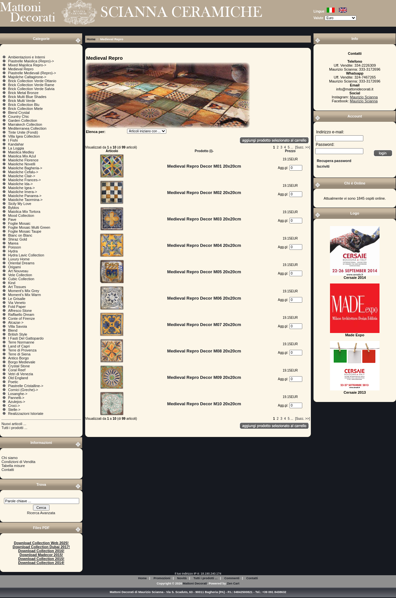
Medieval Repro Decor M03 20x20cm (204, 218)
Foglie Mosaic (19, 223)
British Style (17, 334)
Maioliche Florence (23, 160)
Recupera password (334, 161)
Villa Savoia (17, 326)
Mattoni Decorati (195, 583)
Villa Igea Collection (24, 136)
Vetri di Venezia (20, 374)
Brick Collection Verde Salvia (31, 89)
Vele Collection (20, 275)
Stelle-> (14, 410)
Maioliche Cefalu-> (23, 172)
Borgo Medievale (21, 362)
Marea (13, 243)
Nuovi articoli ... (13, 424)
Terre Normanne (21, 342)
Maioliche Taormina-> (25, 200)
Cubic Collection (21, 279)
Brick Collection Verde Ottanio (32, 81)
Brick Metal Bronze (23, 93)
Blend (12, 330)
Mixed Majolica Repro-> (27, 65)
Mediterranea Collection (27, 128)
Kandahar (16, 144)
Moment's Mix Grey (23, 291)
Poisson (14, 247)
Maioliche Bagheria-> (25, 168)
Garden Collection (22, 120)
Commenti (232, 578)
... (291, 147)
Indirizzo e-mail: (330, 132)
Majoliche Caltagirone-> (27, 77)
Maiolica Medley (21, 152)
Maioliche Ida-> (20, 184)
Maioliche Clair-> (21, 176)
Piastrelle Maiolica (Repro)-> (31, 61)
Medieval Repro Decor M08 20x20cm (204, 351)
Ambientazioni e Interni (26, 57)
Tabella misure (13, 466)
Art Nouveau (18, 271)
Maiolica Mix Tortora (24, 212)
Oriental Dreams (21, 263)
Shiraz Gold (17, 239)
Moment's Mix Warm (24, 295)
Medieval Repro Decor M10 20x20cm (204, 403)
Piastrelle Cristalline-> (25, 386)
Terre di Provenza (22, 350)
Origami (14, 267)
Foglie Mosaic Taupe (24, 231)
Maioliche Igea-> (21, 188)
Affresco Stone (20, 311)
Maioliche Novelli (21, 164)
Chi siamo (9, 458)
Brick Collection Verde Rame (31, 85)
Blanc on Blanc (20, 235)
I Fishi (12, 140)
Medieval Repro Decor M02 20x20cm (204, 192)
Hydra (12, 251)
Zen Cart (233, 583)
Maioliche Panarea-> (24, 196)
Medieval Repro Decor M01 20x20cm (204, 166)
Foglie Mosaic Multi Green (29, 227)
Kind (11, 283)
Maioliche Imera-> (22, 192)
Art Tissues (17, 287)
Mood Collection (21, 215)
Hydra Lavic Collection (26, 255)
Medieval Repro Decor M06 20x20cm (204, 298)
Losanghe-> (17, 394)
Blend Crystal (18, 113)
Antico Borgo (18, 358)
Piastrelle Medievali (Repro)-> (32, 73)
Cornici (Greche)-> (23, 390)
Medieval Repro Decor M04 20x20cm (204, 245)
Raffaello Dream (21, 314)
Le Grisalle (16, 299)
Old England (18, 378)
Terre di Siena (19, 354)
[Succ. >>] (302, 147)
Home (91, 39)
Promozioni (161, 578)
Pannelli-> (16, 398)
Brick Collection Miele (25, 109)
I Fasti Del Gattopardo (26, 338)
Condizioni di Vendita (18, 462)
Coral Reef (16, 370)
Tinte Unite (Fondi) (23, 132)
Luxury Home (18, 259)
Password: (325, 145)
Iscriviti (323, 166)
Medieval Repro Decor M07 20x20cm (204, 324)
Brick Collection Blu (23, 105)
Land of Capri (19, 346)
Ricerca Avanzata (41, 513)
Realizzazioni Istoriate (25, 413)
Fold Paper (17, 307)
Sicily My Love (19, 204)
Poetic (13, 382)
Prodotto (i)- (204, 151)
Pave (12, 219)
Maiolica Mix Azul (22, 156)
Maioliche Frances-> (24, 180)
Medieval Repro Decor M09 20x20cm (204, 377)
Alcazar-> (15, 322)
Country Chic (18, 116)
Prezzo (290, 151)
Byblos (13, 208)
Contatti (7, 470)
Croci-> (14, 406)
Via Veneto (16, 303)
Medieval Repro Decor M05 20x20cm (204, 271)
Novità (182, 578)
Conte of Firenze (21, 318)
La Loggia (16, 148)
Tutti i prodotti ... (14, 428)
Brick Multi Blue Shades (27, 97)
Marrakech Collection (25, 124)
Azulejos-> (16, 402)
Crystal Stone (19, 366)
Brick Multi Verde (21, 101)
